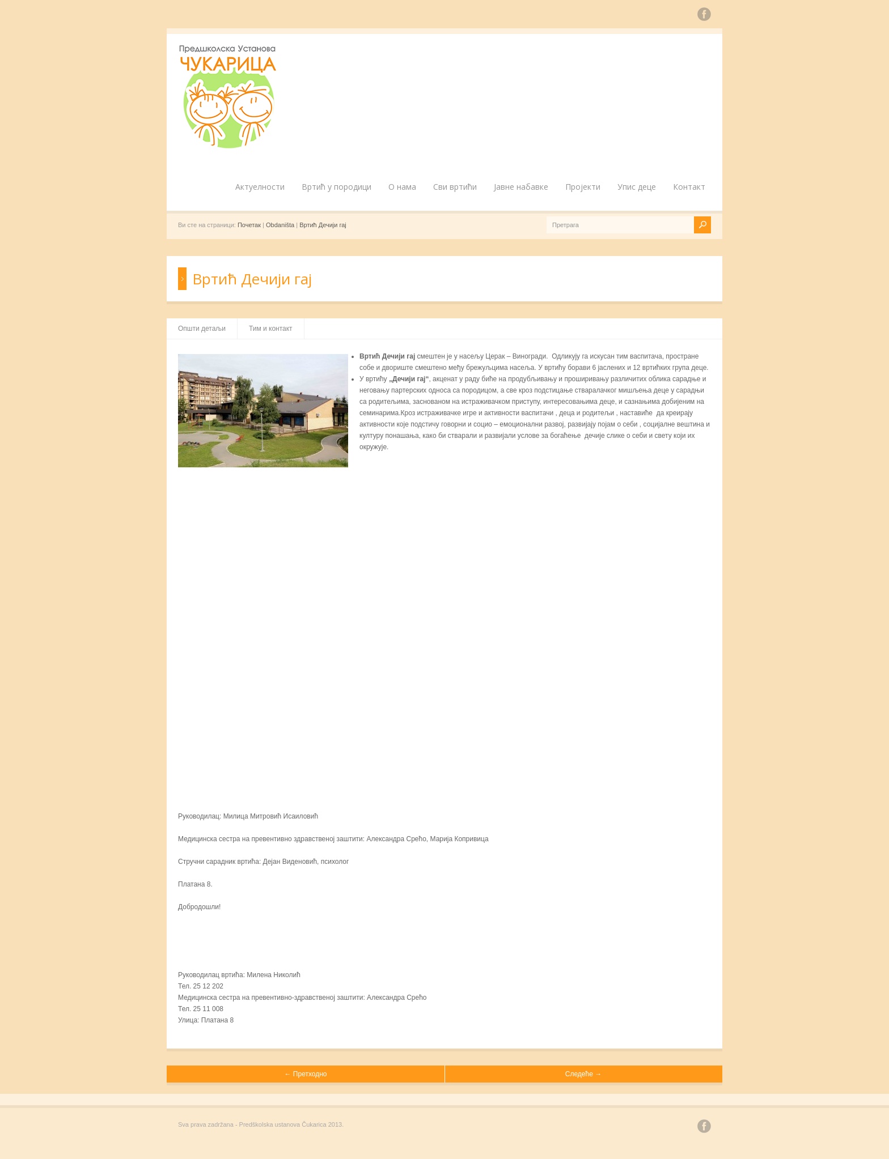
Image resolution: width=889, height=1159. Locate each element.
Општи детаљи (202, 329)
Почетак (249, 224)
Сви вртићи (455, 186)
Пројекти (582, 186)
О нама (402, 186)
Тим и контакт (271, 329)
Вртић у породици (336, 186)
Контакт (689, 186)
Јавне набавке (521, 186)
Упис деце (636, 186)
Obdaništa (280, 224)
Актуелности (260, 186)
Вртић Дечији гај (322, 224)
